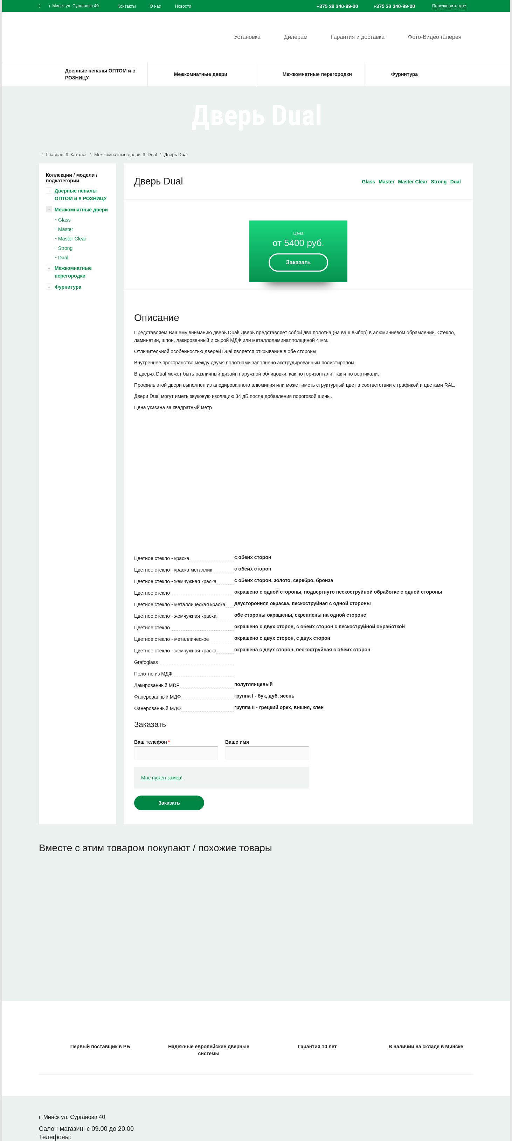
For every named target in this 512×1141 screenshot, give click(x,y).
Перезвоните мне (449, 6)
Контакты (127, 6)
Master (65, 229)
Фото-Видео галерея (434, 36)
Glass (64, 220)
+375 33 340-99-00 (394, 6)
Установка (243, 36)
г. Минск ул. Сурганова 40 (74, 6)
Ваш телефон (152, 742)
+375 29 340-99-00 (337, 6)
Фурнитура (68, 287)
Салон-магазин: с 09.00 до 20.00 (86, 1128)
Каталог (78, 154)
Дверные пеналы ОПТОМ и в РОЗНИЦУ (81, 194)
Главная (52, 154)
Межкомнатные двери (117, 154)
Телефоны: (55, 1137)
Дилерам (293, 36)
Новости (183, 6)
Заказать (298, 262)
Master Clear (72, 238)
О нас (155, 6)
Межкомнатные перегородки (73, 272)
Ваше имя (237, 742)
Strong (65, 248)
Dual (152, 154)
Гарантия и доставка (356, 36)
